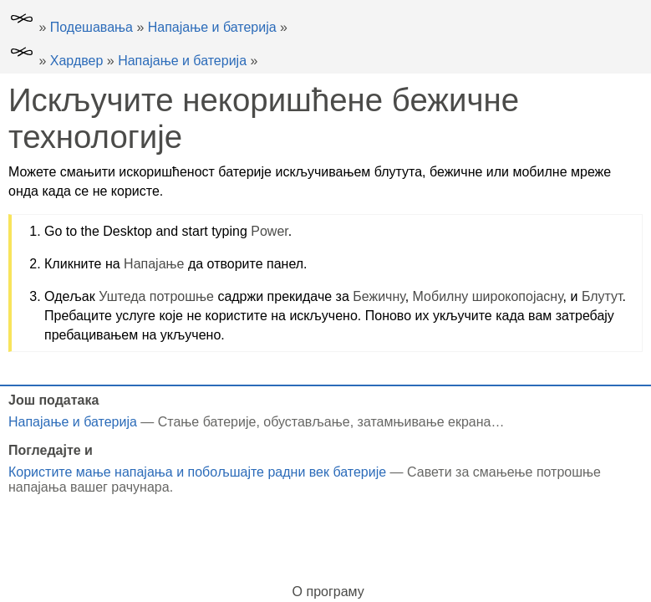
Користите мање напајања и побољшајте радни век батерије (197, 472)
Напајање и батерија (212, 27)
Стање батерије (207, 422)
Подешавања (91, 27)
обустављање (306, 422)
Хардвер (77, 61)
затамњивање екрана (424, 422)
